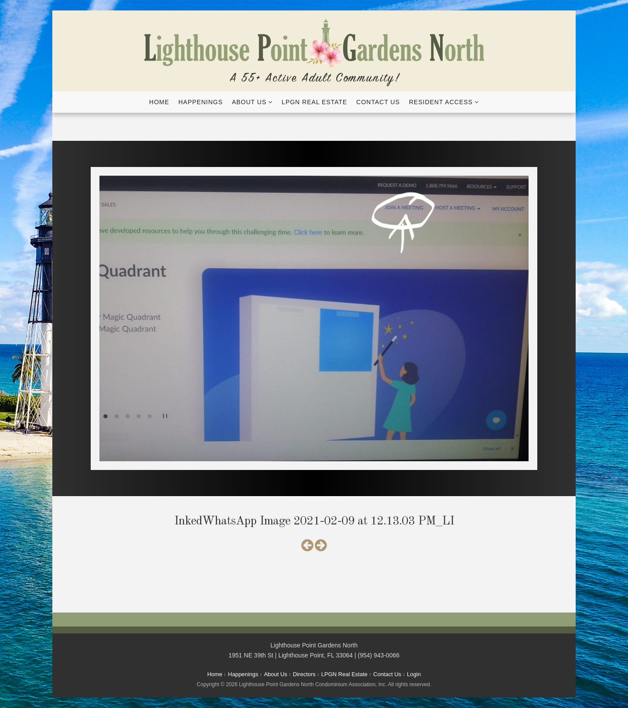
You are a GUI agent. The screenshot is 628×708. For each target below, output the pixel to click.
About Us (249, 102)
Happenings (200, 102)
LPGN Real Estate (314, 102)
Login (414, 674)
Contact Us (378, 102)
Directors (304, 674)
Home (159, 102)
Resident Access (441, 102)
